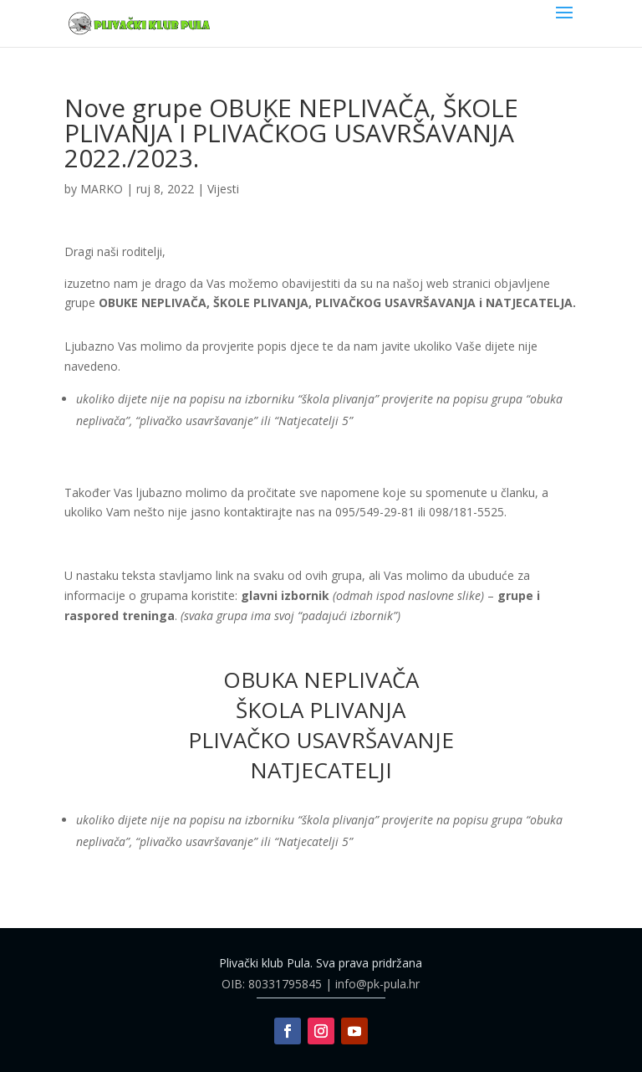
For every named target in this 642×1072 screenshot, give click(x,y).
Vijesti (223, 189)
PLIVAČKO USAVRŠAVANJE (321, 740)
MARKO (101, 189)
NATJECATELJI (321, 770)
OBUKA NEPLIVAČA (321, 679)
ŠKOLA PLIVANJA (320, 710)
